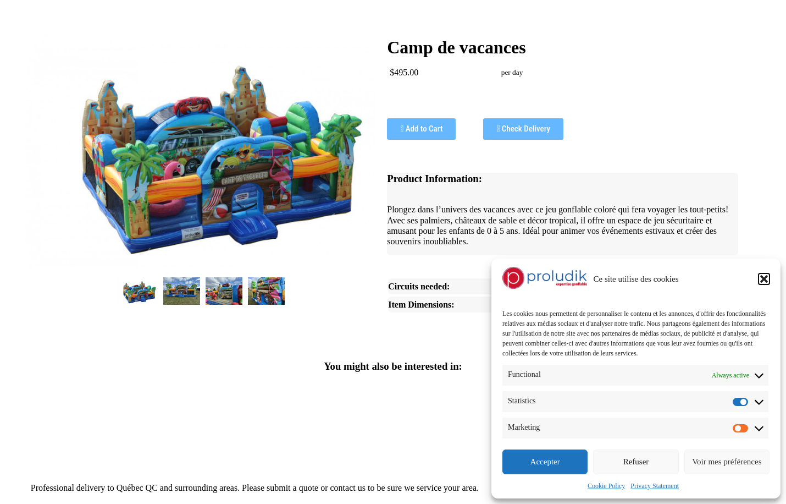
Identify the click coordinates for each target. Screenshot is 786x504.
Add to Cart (421, 129)
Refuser (636, 461)
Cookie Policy (606, 486)
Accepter (545, 461)
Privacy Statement (654, 486)
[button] (764, 278)
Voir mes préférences (726, 461)
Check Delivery (523, 129)
